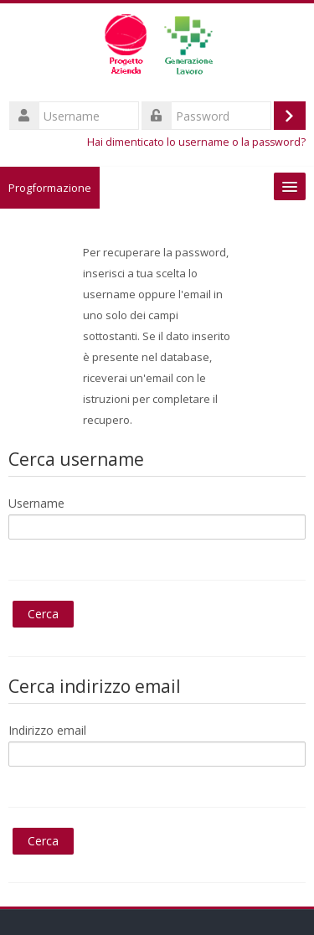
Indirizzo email (47, 730)
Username (36, 503)
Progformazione (49, 187)
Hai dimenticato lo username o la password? (196, 142)
